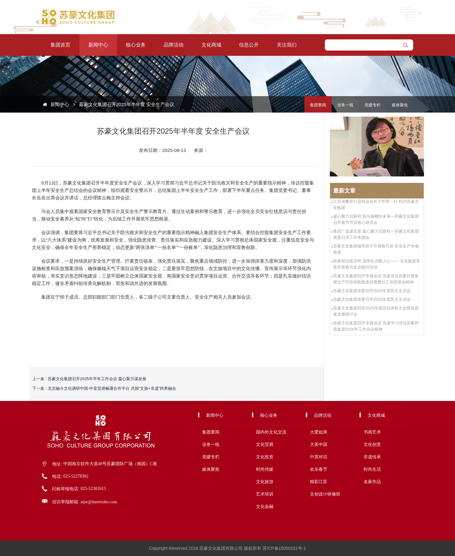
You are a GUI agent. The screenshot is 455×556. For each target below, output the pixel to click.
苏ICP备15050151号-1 (284, 548)
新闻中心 (98, 44)
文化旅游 (264, 481)
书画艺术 (372, 431)
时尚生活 (372, 469)
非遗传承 (372, 456)
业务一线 (345, 105)
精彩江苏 (318, 481)
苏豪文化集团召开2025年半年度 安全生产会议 (126, 104)
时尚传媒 (264, 469)
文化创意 (372, 444)
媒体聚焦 (400, 105)
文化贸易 (264, 444)
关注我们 (287, 44)
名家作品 (372, 481)
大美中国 (318, 444)
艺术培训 (264, 494)
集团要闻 (318, 105)
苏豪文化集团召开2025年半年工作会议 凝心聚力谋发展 (97, 378)
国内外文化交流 (271, 431)
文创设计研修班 (325, 494)
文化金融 (264, 506)
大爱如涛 (318, 431)
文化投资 (264, 456)
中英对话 (318, 456)
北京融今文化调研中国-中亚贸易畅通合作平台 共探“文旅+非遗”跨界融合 (112, 388)
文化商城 (211, 44)
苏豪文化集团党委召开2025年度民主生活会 (372, 290)
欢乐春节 (318, 469)
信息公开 (249, 44)
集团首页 (60, 44)
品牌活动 (173, 44)
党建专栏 (372, 105)
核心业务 (136, 44)
